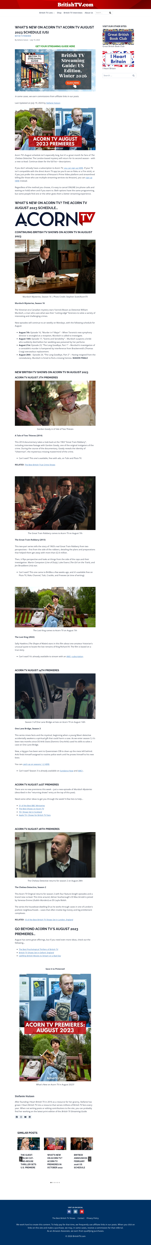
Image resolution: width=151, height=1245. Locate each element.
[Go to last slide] (20, 1159)
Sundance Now (67, 770)
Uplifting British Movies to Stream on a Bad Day (41, 955)
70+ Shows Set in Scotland (31, 812)
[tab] (50, 1182)
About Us (89, 12)
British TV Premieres (23, 36)
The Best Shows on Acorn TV (32, 808)
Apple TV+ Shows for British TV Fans (35, 815)
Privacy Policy (93, 1218)
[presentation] (28, 1144)
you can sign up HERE (74, 168)
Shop (59, 12)
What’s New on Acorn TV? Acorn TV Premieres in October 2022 (54, 1161)
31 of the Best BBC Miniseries (32, 805)
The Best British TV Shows (63, 1218)
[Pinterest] (82, 1211)
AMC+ (81, 770)
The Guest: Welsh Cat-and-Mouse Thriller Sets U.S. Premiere (28, 1161)
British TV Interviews (73, 12)
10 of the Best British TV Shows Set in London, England (50, 919)
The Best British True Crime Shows (41, 464)
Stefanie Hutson (23, 40)
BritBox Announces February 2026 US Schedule (80, 1161)
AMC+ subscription (75, 656)
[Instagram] (75, 1211)
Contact (81, 1218)
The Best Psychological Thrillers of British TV (39, 949)
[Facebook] (69, 1211)
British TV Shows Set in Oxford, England (37, 952)
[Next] (89, 1159)
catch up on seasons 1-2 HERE (37, 764)
